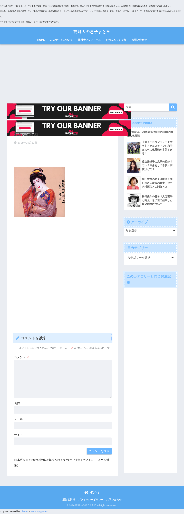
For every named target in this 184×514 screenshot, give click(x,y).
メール (18, 419)
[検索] (173, 107)
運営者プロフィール (89, 39)
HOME (41, 39)
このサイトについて (61, 39)
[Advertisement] (92, 74)
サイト (18, 434)
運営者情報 (68, 499)
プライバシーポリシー (90, 499)
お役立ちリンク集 (116, 39)
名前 (17, 403)
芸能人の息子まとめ (92, 31)
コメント (21, 357)
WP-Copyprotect (40, 511)
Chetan (24, 511)
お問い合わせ (139, 39)
